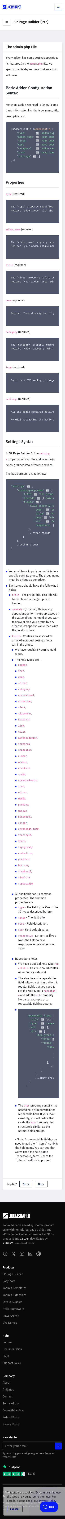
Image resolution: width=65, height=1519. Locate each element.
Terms (48, 1453)
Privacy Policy (9, 1456)
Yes (25, 1184)
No (41, 1184)
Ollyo (31, 1492)
